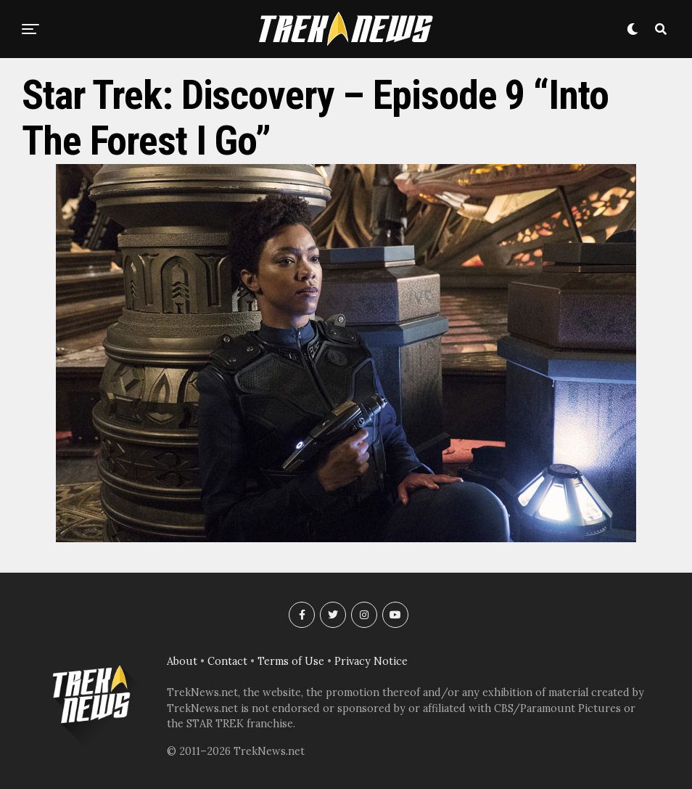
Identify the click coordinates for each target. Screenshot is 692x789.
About (182, 661)
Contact (227, 661)
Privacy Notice (371, 661)
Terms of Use (291, 661)
